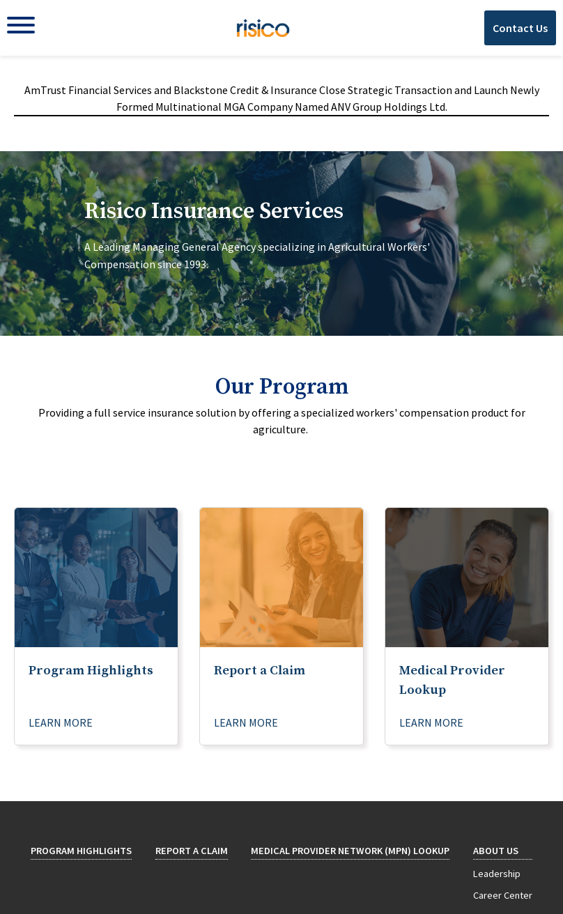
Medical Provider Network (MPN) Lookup (350, 850)
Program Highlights (81, 850)
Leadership (496, 873)
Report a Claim (191, 850)
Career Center (502, 895)
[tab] (281, 243)
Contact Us (520, 28)
